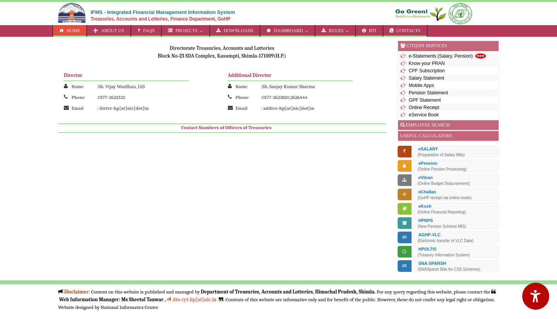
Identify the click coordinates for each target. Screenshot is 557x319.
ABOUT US (108, 30)
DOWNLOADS (234, 30)
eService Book (423, 115)
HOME (69, 30)
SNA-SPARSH (432, 263)
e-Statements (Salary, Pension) (447, 56)
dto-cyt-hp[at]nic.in (191, 299)
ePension (428, 163)
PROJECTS (187, 30)
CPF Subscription (426, 70)
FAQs (146, 30)
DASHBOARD (289, 30)
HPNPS (426, 220)
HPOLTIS (428, 249)
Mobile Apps (421, 85)
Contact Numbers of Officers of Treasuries (226, 127)
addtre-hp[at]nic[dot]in (288, 108)
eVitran (426, 177)
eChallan (427, 191)
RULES (336, 30)
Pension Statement (428, 93)
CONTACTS (405, 30)
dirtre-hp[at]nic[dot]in (124, 108)
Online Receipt (423, 107)
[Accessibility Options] (535, 296)
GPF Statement (424, 100)
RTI (369, 30)
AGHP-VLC (430, 234)
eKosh (425, 206)
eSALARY (428, 149)
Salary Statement (426, 78)
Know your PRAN (426, 63)
